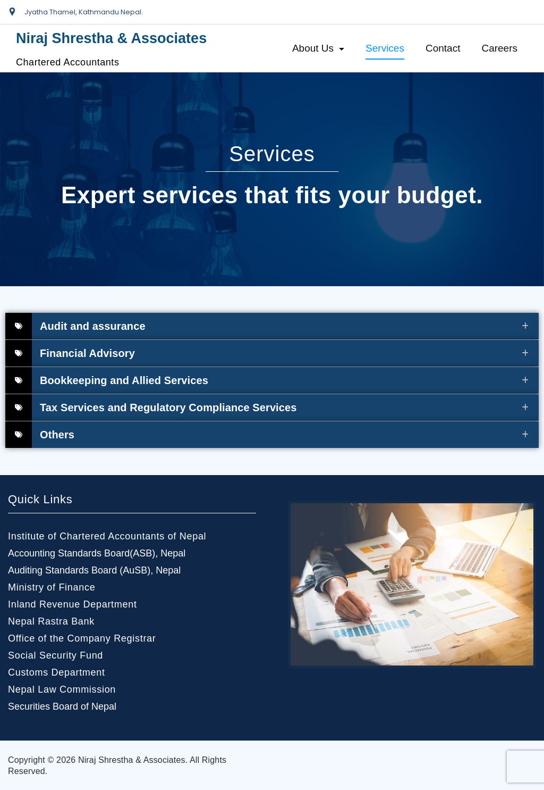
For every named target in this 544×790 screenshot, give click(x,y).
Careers (499, 48)
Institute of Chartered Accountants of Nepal (107, 536)
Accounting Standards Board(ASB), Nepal (96, 553)
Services (385, 48)
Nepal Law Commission (62, 689)
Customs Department (56, 672)
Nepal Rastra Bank (51, 621)
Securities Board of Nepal (62, 706)
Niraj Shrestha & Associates (111, 38)
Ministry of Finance (51, 587)
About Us (318, 48)
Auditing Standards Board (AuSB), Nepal (94, 570)
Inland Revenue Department (72, 604)
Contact (443, 48)
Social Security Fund (55, 655)
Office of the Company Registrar (82, 638)
